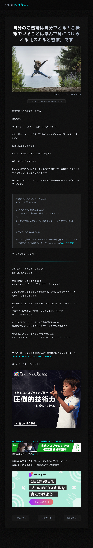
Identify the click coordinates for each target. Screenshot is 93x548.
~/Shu (16, 5)
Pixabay (77, 94)
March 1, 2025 (67, 243)
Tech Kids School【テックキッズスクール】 (32, 356)
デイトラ (37, 453)
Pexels (65, 94)
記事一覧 (47, 518)
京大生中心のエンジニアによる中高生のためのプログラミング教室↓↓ (45, 441)
